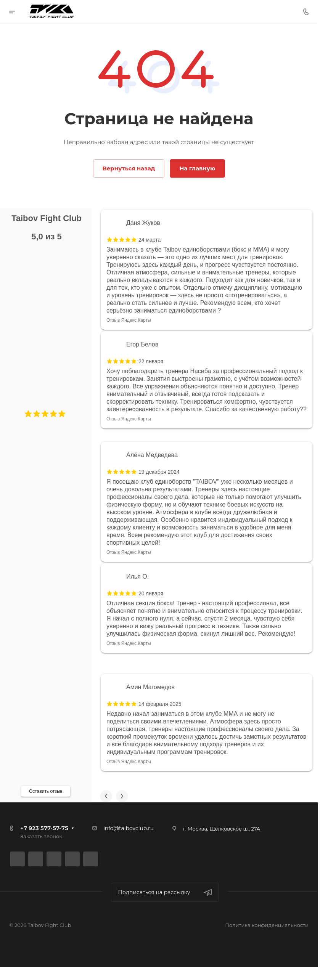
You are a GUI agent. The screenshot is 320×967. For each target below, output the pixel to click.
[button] (28, 414)
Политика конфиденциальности (267, 925)
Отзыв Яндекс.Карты (128, 320)
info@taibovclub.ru (128, 828)
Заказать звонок (41, 836)
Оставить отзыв (46, 791)
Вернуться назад (129, 168)
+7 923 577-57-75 (44, 828)
